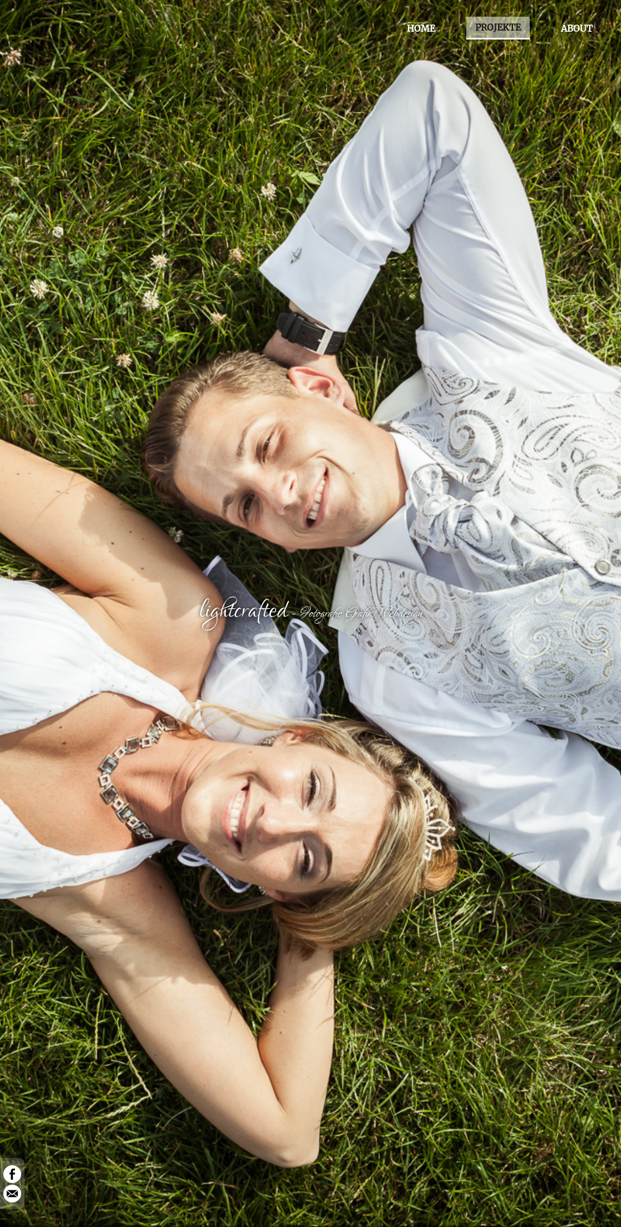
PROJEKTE (498, 27)
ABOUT (577, 28)
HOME (421, 28)
